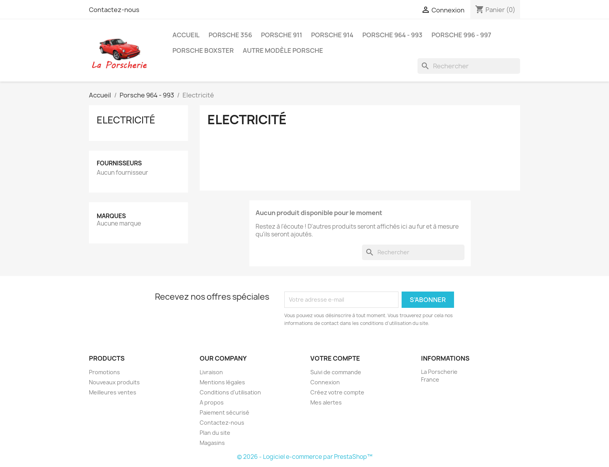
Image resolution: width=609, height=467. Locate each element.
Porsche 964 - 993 (392, 35)
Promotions (104, 372)
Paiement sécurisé (224, 412)
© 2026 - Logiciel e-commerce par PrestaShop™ (304, 457)
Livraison (211, 372)
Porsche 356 (230, 35)
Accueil (186, 35)
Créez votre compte (337, 392)
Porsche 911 (281, 35)
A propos (212, 402)
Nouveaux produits (114, 382)
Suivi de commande (335, 372)
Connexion (325, 382)
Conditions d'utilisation (230, 392)
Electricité (126, 120)
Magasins (212, 442)
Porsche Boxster (203, 50)
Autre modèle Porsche (283, 50)
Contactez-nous (114, 9)
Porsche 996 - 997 (461, 35)
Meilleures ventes (112, 392)
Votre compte (335, 358)
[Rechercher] (469, 66)
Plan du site (215, 432)
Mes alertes (326, 402)
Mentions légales (222, 382)
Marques (111, 216)
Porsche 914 (332, 35)
